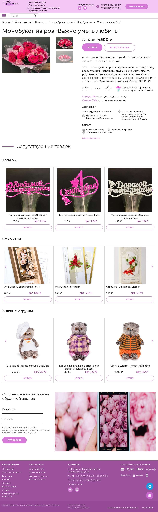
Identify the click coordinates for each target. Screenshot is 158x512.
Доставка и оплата (11, 472)
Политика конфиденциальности (123, 507)
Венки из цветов (37, 479)
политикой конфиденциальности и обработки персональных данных (26, 431)
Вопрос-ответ (9, 486)
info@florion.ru (86, 4)
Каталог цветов (23, 22)
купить (28, 227)
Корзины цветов (37, 472)
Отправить (14, 440)
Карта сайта (147, 507)
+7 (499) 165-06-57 (111, 5)
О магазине (8, 469)
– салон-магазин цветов (29, 505)
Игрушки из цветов (38, 476)
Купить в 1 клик (119, 47)
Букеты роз (41, 22)
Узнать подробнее (91, 138)
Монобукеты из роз (62, 22)
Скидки (5, 479)
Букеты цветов (36, 469)
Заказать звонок (136, 6)
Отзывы (6, 483)
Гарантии (7, 476)
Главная (6, 22)
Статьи (5, 490)
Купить (92, 47)
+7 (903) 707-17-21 (110, 8)
